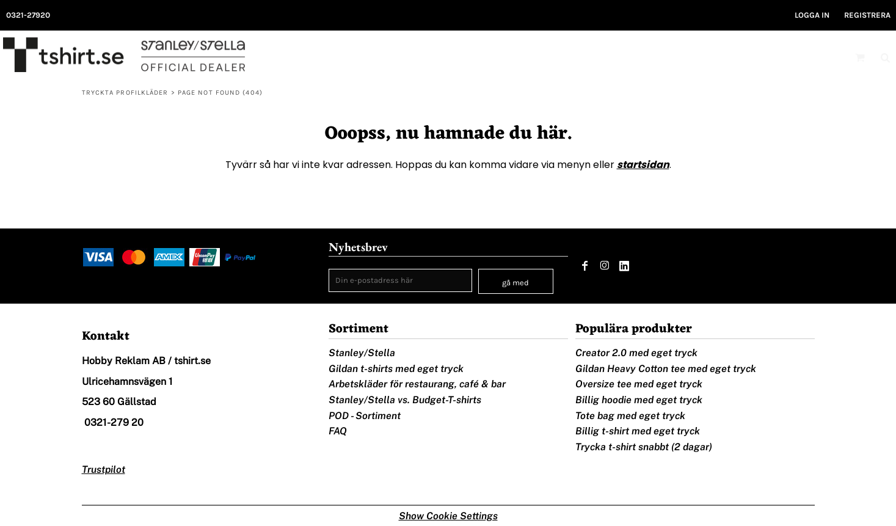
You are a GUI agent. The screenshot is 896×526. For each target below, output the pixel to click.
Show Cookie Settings (448, 516)
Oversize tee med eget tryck (638, 384)
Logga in (812, 15)
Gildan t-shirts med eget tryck (396, 368)
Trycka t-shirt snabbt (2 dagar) (643, 447)
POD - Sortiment (365, 416)
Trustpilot (103, 469)
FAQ (338, 431)
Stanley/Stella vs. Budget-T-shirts (405, 400)
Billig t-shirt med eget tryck (637, 431)
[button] (860, 57)
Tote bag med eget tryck (630, 416)
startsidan (643, 165)
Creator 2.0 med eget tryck (636, 353)
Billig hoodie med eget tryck (638, 400)
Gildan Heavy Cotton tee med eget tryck (665, 368)
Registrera (867, 15)
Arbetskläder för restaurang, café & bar (417, 384)
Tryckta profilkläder (125, 93)
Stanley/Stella (362, 353)
